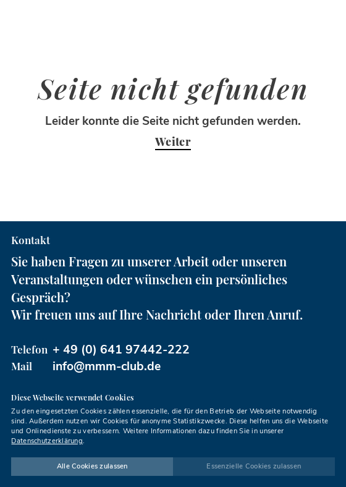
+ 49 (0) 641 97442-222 (121, 349)
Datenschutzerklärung (47, 441)
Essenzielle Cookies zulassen (253, 466)
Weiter (173, 142)
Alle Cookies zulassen (92, 466)
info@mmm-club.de (107, 366)
